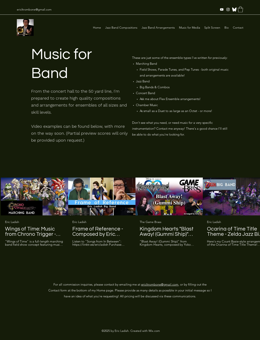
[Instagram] (228, 9)
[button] (240, 9)
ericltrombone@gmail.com (34, 9)
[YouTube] (222, 9)
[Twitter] (234, 9)
